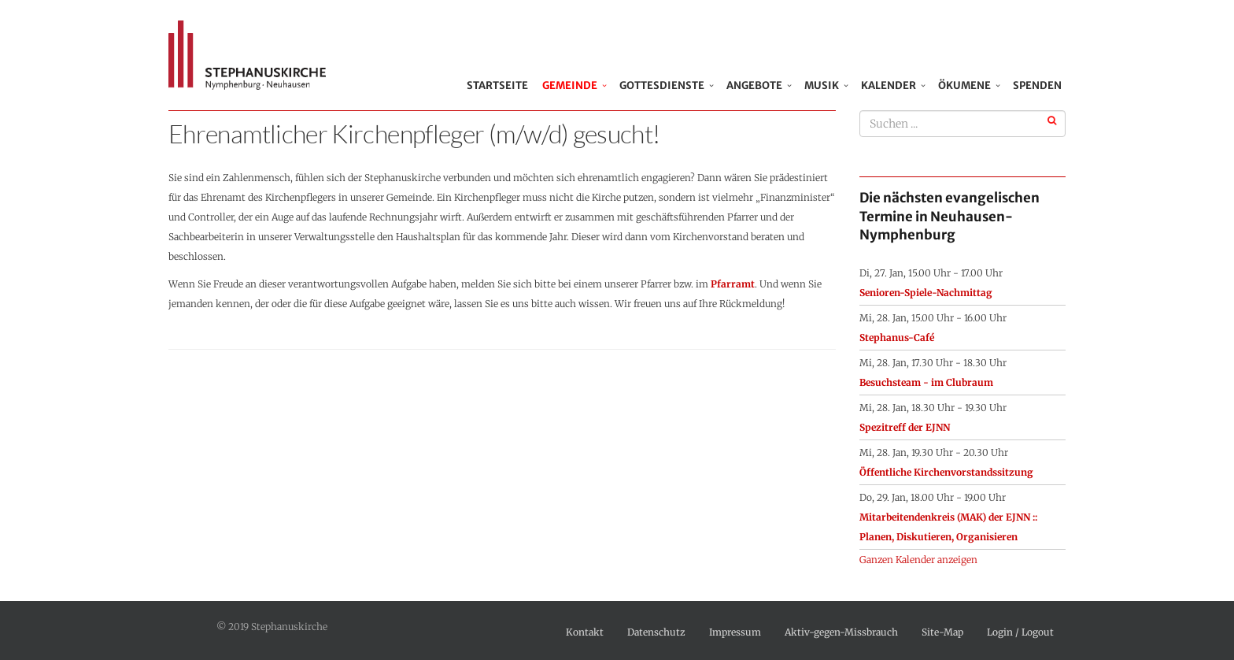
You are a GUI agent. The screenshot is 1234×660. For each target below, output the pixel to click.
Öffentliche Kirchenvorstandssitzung (946, 472)
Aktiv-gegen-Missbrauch (841, 632)
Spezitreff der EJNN (904, 427)
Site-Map (942, 632)
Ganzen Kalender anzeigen (918, 559)
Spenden (1037, 85)
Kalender (888, 85)
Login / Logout (1020, 632)
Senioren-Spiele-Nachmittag (925, 292)
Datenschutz (656, 632)
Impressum (735, 632)
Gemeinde (569, 85)
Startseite (500, 85)
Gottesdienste (661, 85)
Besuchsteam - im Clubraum (926, 382)
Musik (821, 85)
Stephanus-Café (896, 337)
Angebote (754, 85)
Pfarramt (733, 284)
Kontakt (585, 632)
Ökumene (964, 85)
